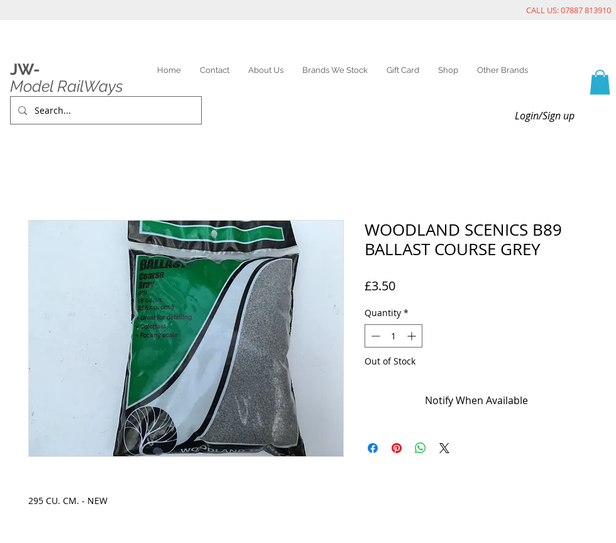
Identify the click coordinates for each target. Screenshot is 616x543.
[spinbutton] (393, 336)
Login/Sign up (545, 116)
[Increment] (413, 336)
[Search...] (105, 110)
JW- (25, 69)
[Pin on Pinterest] (396, 448)
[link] (600, 82)
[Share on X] (444, 448)
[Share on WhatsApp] (420, 448)
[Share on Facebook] (372, 448)
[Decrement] (374, 336)
